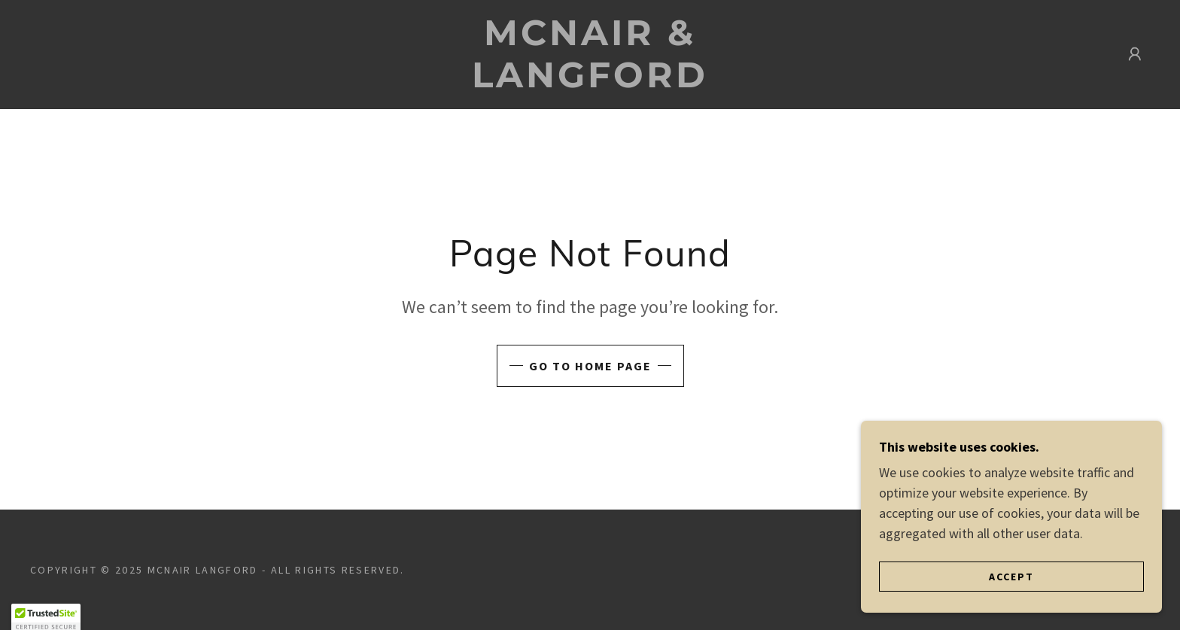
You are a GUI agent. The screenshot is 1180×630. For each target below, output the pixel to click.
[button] (1135, 54)
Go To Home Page (590, 365)
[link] (590, 82)
